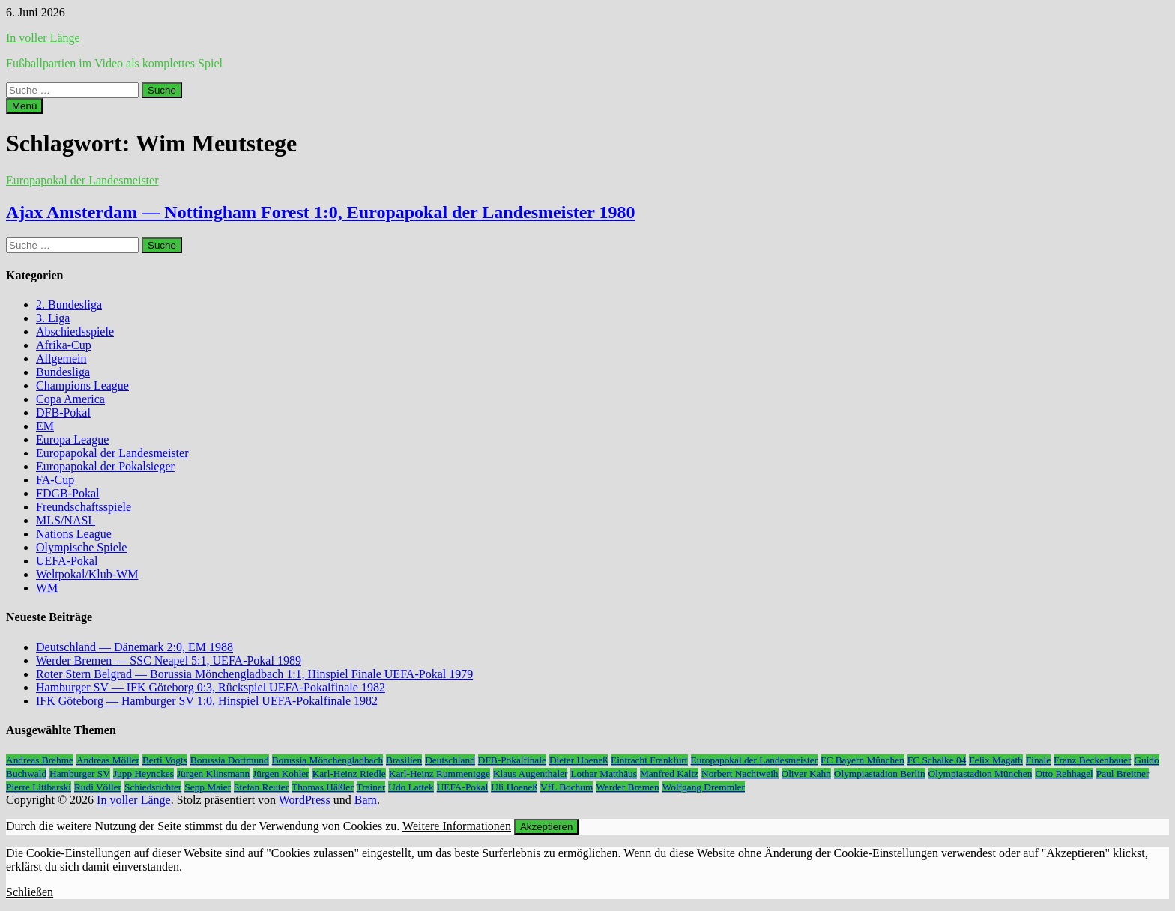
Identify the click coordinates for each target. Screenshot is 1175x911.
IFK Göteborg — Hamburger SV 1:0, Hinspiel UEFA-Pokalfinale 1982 (207, 700)
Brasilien (404, 760)
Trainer (371, 787)
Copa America (70, 399)
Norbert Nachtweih (740, 773)
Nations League (74, 533)
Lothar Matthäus (603, 773)
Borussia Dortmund (229, 760)
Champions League (82, 385)
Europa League (72, 439)
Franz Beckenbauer (1092, 760)
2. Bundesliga (69, 304)
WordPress (304, 799)
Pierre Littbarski (38, 787)
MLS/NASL (65, 520)
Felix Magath (995, 760)
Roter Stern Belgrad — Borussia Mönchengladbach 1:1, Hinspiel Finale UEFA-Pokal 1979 (254, 674)
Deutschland (450, 760)
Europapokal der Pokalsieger (105, 466)
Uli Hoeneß (514, 787)
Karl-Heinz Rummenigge (439, 773)
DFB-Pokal (63, 412)
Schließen (29, 892)
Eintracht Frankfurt (649, 760)
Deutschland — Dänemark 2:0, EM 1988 (134, 647)
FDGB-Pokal (67, 493)
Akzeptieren (546, 826)
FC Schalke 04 (937, 760)
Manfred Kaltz (669, 773)
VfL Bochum (566, 787)
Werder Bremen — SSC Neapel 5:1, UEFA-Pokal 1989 (168, 660)
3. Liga (53, 318)
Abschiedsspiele (75, 331)
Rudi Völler (97, 787)
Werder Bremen (627, 787)
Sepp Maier (207, 787)
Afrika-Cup (63, 345)
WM (47, 587)
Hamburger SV (79, 773)
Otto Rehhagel (1064, 773)
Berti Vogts (164, 760)
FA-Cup (55, 479)
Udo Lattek (410, 787)
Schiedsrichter (152, 787)
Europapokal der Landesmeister (82, 180)
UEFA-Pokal (66, 560)
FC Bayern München (862, 760)
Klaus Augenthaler (530, 773)
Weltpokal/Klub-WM (87, 574)
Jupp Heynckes (143, 773)
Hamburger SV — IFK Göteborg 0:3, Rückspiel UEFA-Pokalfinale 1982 (210, 687)
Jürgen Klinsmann (213, 773)
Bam (365, 799)
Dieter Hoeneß (578, 760)
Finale (1038, 760)
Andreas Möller (107, 760)
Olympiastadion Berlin (879, 773)
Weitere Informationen (456, 826)
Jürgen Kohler (281, 773)
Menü (24, 106)
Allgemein (61, 358)
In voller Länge (43, 37)
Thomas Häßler (323, 787)
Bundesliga (63, 372)
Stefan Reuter (261, 787)
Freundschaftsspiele (83, 506)
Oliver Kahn (806, 773)
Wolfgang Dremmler (703, 787)
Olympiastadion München (980, 773)
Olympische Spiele (81, 547)
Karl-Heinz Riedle (349, 773)
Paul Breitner (1123, 773)
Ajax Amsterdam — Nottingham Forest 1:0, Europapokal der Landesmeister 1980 (320, 212)
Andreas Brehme (39, 760)
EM (45, 426)
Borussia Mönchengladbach (327, 760)
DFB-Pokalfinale (512, 760)
